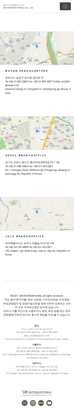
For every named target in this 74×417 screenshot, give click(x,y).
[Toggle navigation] (65, 6)
